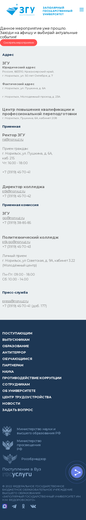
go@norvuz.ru (13, 218)
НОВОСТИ (11, 403)
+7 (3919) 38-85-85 (16, 223)
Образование (15, 346)
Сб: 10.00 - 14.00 (15, 279)
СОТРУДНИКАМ (16, 384)
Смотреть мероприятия (18, 42)
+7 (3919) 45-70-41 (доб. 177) (24, 306)
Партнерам (12, 365)
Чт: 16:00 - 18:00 (15, 163)
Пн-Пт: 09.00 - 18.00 (18, 274)
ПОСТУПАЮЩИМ (17, 333)
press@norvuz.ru (15, 301)
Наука (8, 372)
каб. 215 (8, 158)
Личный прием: (14, 256)
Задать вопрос (17, 410)
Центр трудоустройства (26, 397)
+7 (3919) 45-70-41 (16, 172)
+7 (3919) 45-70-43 (16, 247)
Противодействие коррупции (31, 378)
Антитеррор (14, 352)
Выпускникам (15, 340)
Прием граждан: (15, 149)
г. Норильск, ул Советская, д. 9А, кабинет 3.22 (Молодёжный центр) (38, 263)
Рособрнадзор (33, 459)
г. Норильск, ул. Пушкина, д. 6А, (27, 153)
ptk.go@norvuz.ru (16, 242)
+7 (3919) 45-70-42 (16, 196)
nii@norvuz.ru (12, 139)
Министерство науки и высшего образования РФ (39, 431)
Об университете (18, 391)
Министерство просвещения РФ (29, 445)
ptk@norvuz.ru (13, 191)
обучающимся (17, 359)
